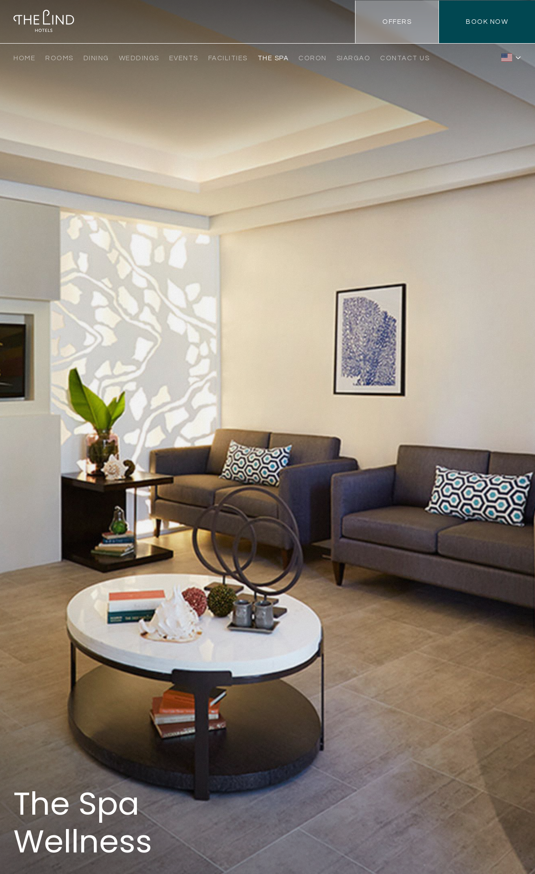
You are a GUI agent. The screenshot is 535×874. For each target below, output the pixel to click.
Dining (96, 58)
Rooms (59, 58)
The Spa (273, 58)
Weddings (139, 58)
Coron (312, 58)
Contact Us (405, 58)
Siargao (354, 58)
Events (183, 58)
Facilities (228, 58)
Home (24, 58)
